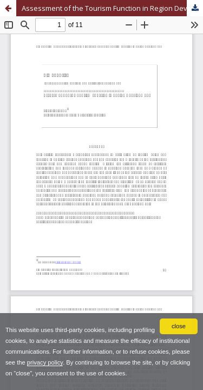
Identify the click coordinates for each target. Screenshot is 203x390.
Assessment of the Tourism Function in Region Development (112, 8)
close (179, 326)
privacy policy (45, 362)
